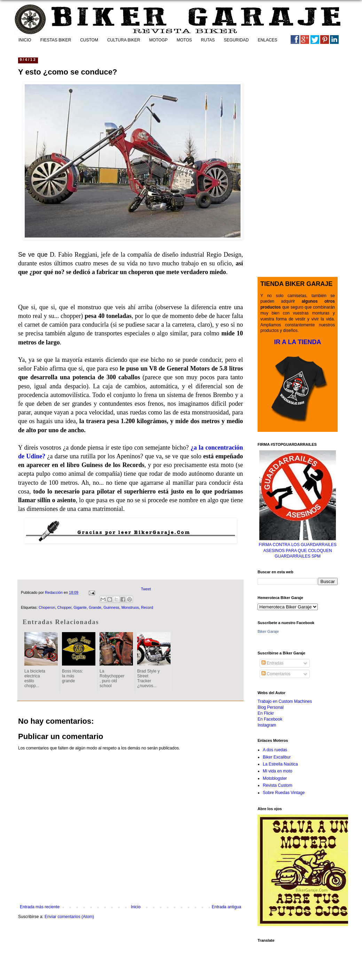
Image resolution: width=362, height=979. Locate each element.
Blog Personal (271, 707)
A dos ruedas (275, 749)
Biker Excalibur (277, 757)
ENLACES (267, 40)
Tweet (146, 589)
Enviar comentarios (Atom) (69, 916)
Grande (95, 607)
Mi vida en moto (277, 771)
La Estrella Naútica (280, 764)
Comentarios (275, 673)
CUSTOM (89, 40)
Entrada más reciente (40, 906)
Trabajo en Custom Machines (285, 701)
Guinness (111, 607)
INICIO (24, 40)
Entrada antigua (226, 906)
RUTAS (208, 40)
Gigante (80, 607)
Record (147, 607)
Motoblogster (275, 778)
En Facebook (270, 719)
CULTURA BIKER (123, 40)
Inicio (136, 906)
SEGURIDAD (236, 40)
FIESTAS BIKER (55, 40)
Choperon (47, 607)
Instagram (267, 725)
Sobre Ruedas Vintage (284, 792)
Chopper (64, 607)
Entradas (272, 663)
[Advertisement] (130, 560)
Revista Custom (277, 785)
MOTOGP (158, 40)
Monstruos (130, 607)
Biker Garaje (268, 631)
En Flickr (266, 713)
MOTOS (184, 40)
